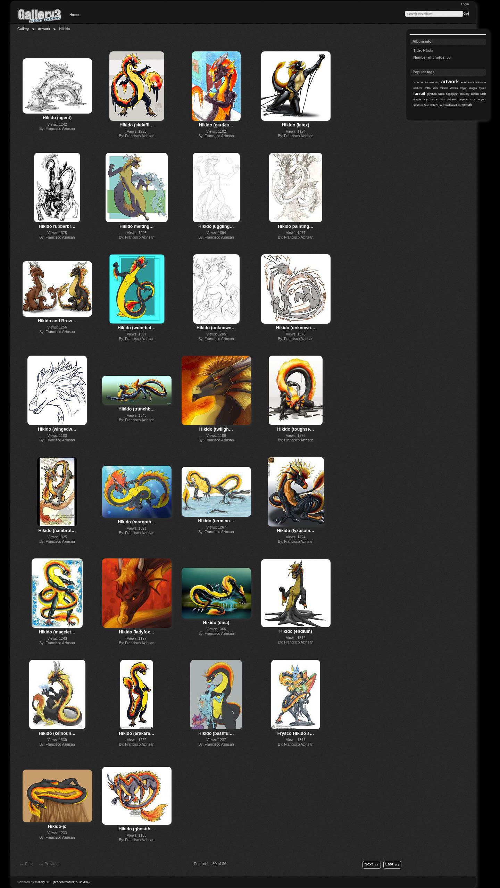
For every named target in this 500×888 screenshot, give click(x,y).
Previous (48, 864)
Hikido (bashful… (216, 733)
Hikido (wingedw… (57, 429)
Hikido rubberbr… (57, 226)
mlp (425, 99)
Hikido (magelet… (57, 632)
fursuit (419, 93)
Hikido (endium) (295, 631)
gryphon (432, 94)
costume (417, 88)
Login (465, 4)
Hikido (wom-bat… (137, 327)
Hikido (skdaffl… (136, 125)
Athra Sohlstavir (477, 82)
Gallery (23, 29)
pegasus (452, 99)
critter (427, 88)
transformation (452, 105)
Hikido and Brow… (57, 320)
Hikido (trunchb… (136, 409)
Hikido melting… (136, 226)
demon (454, 88)
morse (434, 99)
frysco (482, 88)
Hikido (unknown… (216, 327)
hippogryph (452, 94)
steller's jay (436, 105)
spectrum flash (421, 105)
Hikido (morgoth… (137, 522)
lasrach (474, 94)
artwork (450, 81)
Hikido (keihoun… (57, 733)
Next (372, 865)
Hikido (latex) (295, 125)
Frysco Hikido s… (295, 733)
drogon (473, 88)
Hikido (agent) (57, 117)
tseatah (466, 105)
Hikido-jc (57, 826)
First (26, 864)
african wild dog (429, 82)
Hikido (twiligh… (216, 429)
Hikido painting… (296, 226)
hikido (441, 94)
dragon (463, 88)
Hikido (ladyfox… (137, 632)
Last (392, 865)
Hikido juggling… (216, 226)
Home (74, 15)
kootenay (464, 94)
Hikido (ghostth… (137, 829)
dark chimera (440, 88)
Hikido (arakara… (137, 733)
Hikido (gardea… (216, 125)
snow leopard (478, 99)
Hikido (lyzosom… (295, 530)
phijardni (463, 99)
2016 (416, 82)
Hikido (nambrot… (57, 530)
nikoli (442, 99)
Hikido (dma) (216, 622)
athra (463, 82)
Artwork (44, 29)
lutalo (483, 94)
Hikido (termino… (216, 520)
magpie (417, 99)
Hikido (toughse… (295, 429)
